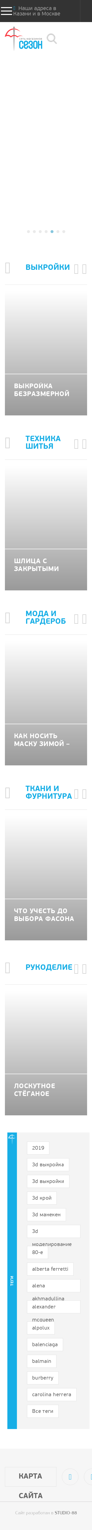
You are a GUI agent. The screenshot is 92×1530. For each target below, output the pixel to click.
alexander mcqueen (44, 1309)
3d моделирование (52, 1233)
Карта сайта (31, 1480)
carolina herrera (51, 1394)
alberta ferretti (50, 1269)
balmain (41, 1361)
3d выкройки (48, 1181)
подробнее (46, 190)
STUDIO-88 (66, 1513)
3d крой (42, 1198)
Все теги (42, 1411)
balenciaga (45, 1344)
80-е (37, 1252)
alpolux (41, 1328)
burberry (42, 1378)
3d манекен (46, 1215)
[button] (28, 231)
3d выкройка (48, 1165)
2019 (38, 1148)
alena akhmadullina (48, 1287)
